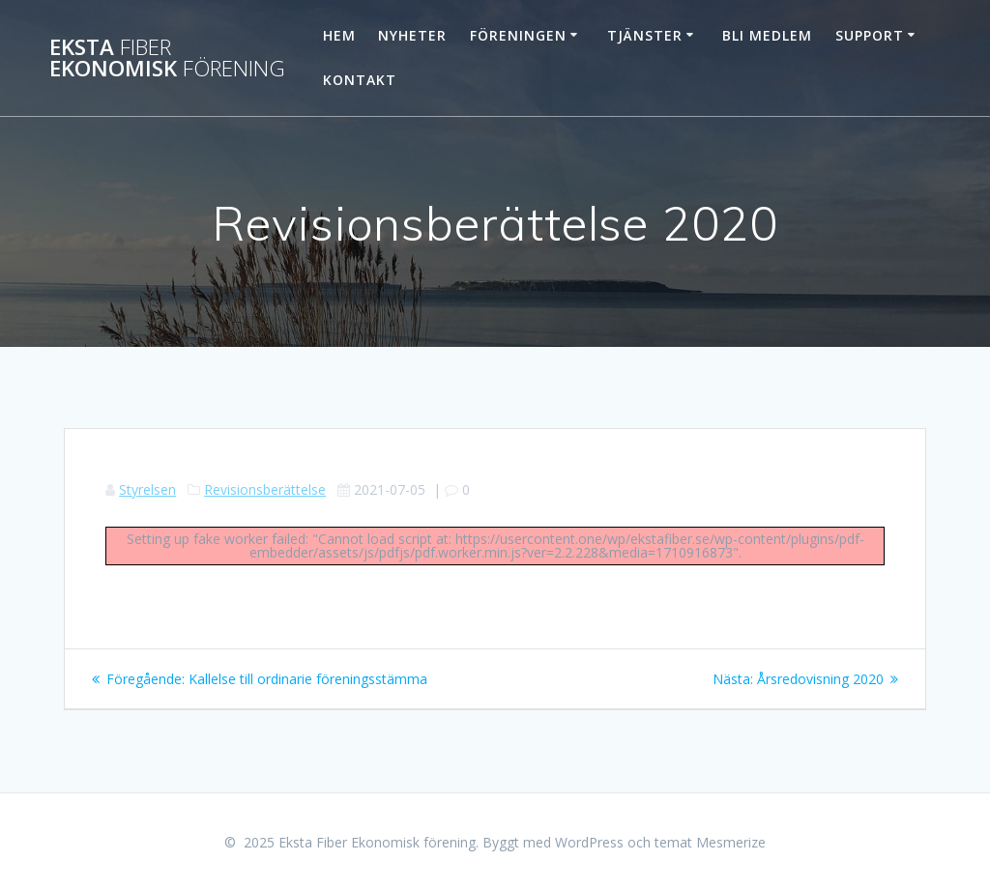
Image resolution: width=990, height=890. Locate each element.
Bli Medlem (767, 35)
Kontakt (359, 80)
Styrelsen (147, 489)
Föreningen (518, 35)
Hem (339, 35)
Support (869, 35)
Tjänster (645, 35)
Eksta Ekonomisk (167, 58)
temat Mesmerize (710, 842)
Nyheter (412, 35)
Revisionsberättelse (265, 489)
